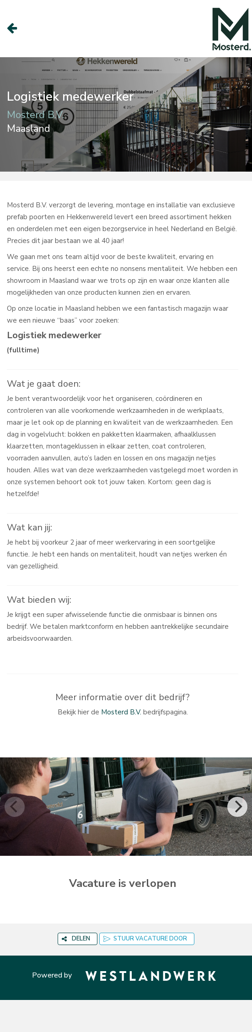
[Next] (237, 807)
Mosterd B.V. (121, 712)
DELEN (76, 939)
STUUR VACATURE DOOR (145, 939)
